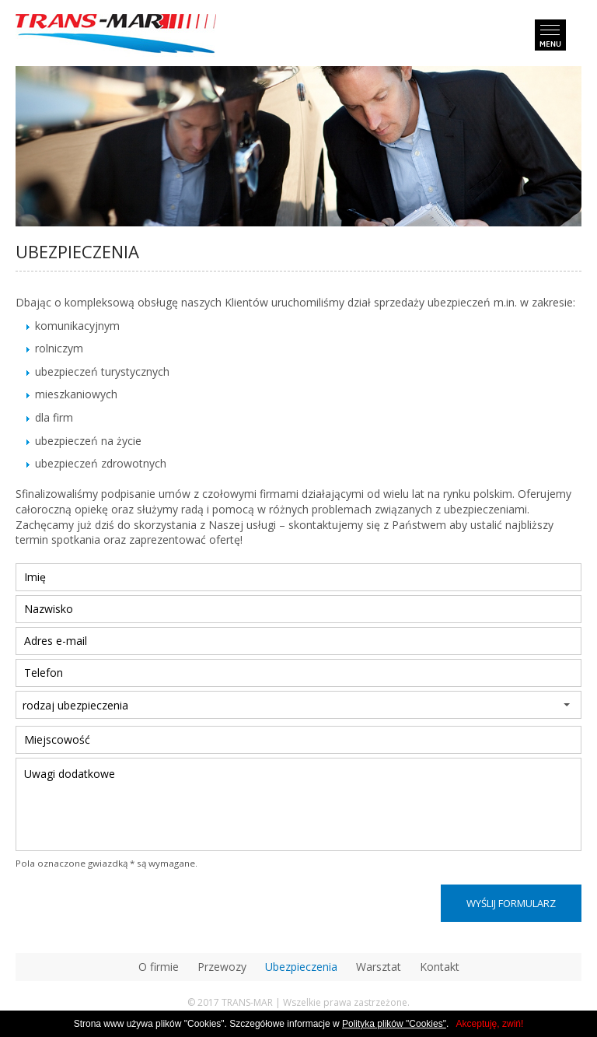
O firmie (158, 967)
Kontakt (439, 967)
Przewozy (221, 967)
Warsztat (378, 967)
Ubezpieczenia (301, 967)
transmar (116, 35)
